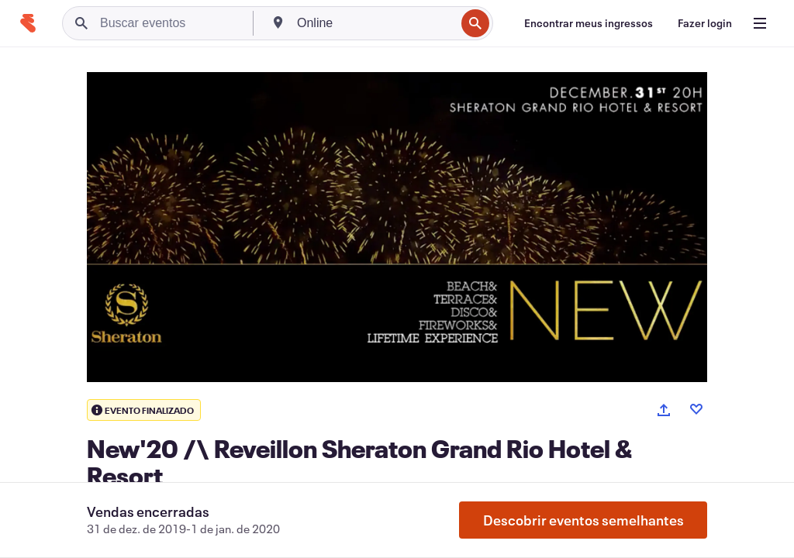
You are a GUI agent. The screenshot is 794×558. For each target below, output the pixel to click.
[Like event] (696, 409)
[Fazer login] (704, 23)
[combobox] (374, 23)
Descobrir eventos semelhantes (583, 520)
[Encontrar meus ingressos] (588, 23)
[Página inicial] (28, 23)
